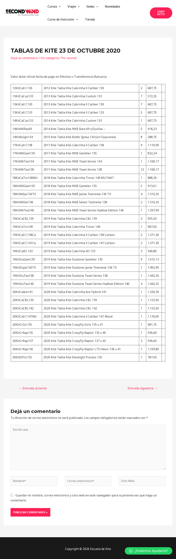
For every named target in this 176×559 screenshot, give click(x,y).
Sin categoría (50, 58)
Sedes (90, 6)
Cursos (53, 6)
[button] (148, 551)
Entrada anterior (33, 388)
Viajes (72, 6)
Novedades (109, 6)
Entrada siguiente (142, 388)
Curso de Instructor (62, 19)
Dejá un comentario (24, 58)
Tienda (88, 19)
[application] (58, 6)
